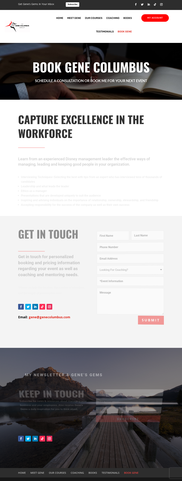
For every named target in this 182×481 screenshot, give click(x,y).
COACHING (112, 18)
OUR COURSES (93, 18)
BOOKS (127, 18)
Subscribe (72, 4)
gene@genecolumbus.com (49, 317)
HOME (59, 18)
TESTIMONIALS (105, 31)
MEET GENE (74, 18)
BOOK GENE (125, 31)
